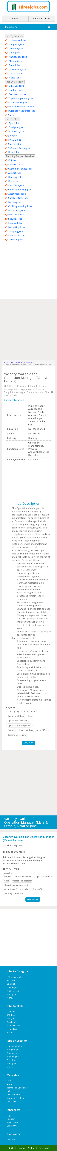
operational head (16, 716)
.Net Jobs (11, 1018)
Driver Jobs (14, 181)
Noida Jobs (15, 77)
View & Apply (32, 899)
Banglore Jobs (16, 44)
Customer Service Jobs (20, 168)
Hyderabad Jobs (17, 40)
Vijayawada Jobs (17, 69)
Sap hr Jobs (14, 143)
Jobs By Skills (12, 119)
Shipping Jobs (15, 231)
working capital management (22, 362)
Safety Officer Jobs (18, 197)
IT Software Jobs (15, 977)
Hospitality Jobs (16, 210)
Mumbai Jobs (16, 61)
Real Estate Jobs (17, 235)
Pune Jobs (14, 65)
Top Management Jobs (20, 98)
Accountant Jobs (17, 193)
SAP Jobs (11, 1015)
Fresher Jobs (13, 987)
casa (30, 716)
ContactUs (12, 1101)
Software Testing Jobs (20, 148)
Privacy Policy (13, 1094)
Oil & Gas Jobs (16, 85)
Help (9, 1091)
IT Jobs (12, 160)
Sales (11, 115)
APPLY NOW (28, 743)
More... (10, 997)
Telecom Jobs (15, 239)
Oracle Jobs (12, 1022)
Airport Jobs (14, 172)
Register (11, 1119)
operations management (19, 725)
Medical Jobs (13, 991)
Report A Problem (15, 1098)
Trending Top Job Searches (20, 156)
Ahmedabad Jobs (18, 56)
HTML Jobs (12, 1029)
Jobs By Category (14, 81)
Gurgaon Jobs (16, 73)
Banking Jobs (16, 89)
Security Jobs (15, 218)
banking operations (17, 735)
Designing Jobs (17, 127)
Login (9, 1115)
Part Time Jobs (16, 185)
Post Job (11, 1139)
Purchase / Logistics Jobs (22, 110)
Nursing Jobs (15, 202)
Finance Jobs (15, 222)
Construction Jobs (18, 94)
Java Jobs (13, 135)
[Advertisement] (28, 270)
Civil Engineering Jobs (20, 189)
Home (5, 362)
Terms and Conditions (17, 1087)
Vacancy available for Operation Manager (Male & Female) (28, 838)
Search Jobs (12, 1122)
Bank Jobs (11, 994)
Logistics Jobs (15, 164)
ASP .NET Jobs (16, 131)
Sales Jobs (11, 984)
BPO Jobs (11, 980)
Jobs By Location (14, 36)
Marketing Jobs (16, 227)
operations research (17, 720)
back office (41, 730)
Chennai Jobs (16, 48)
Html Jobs (13, 152)
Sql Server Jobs (14, 1025)
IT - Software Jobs (18, 102)
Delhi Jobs (14, 52)
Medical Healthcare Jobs (21, 106)
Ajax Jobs (14, 123)
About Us (11, 1084)
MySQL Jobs (14, 139)
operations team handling (20, 730)
